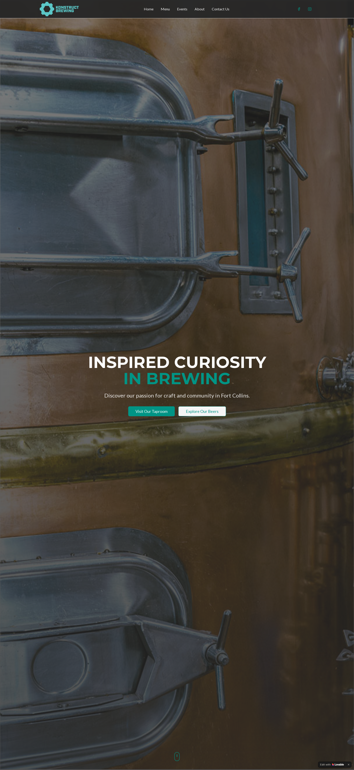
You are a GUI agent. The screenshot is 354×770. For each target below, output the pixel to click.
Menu (165, 9)
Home (149, 9)
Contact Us (220, 9)
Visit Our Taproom (151, 411)
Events (182, 9)
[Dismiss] (348, 764)
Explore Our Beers (202, 411)
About (200, 9)
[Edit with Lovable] (332, 764)
